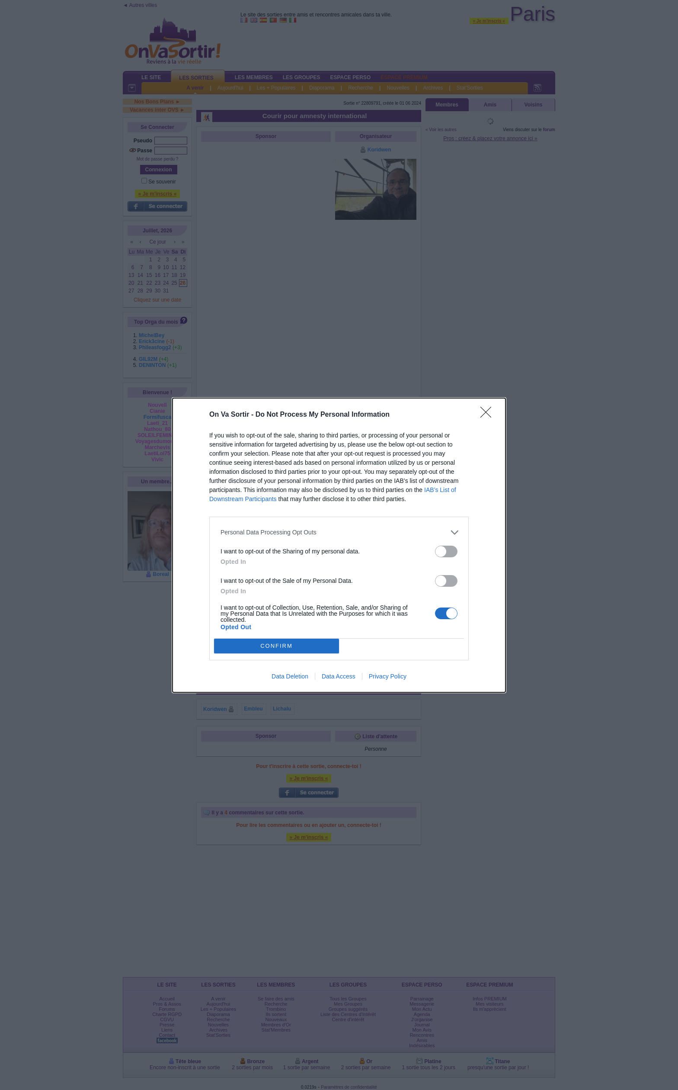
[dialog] (339, 545)
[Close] (488, 415)
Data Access (338, 676)
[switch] (446, 551)
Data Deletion (290, 676)
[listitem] (339, 532)
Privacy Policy (387, 676)
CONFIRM (276, 646)
